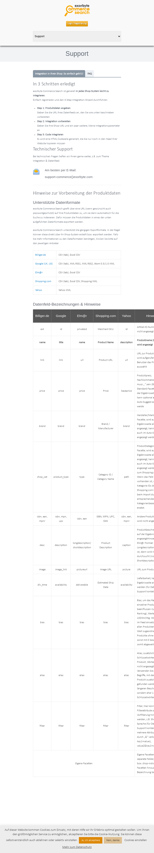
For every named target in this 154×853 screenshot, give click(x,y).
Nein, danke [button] (112, 840)
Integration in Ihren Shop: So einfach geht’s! (59, 73)
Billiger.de (40, 255)
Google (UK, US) (44, 263)
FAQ (89, 73)
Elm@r (39, 272)
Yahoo (38, 290)
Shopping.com (43, 281)
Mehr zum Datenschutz (77, 847)
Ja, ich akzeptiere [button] (90, 840)
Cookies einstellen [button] (135, 840)
